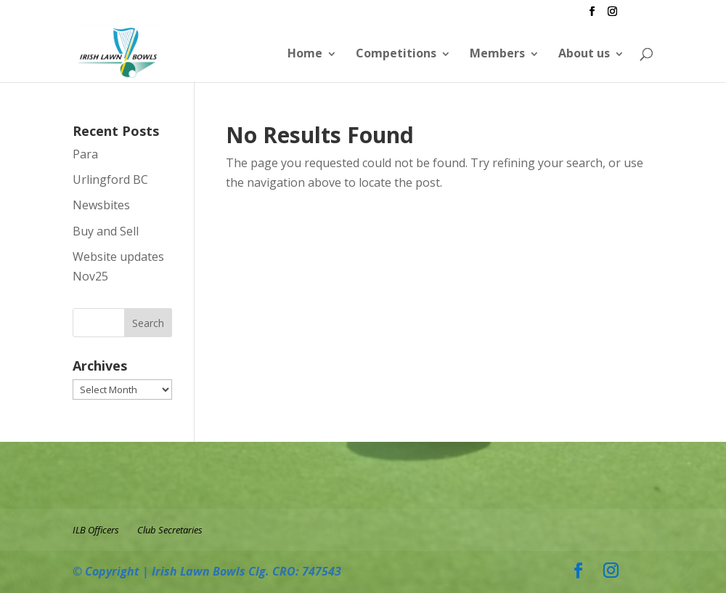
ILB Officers (96, 529)
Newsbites (101, 205)
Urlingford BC (110, 179)
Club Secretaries (170, 529)
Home (304, 53)
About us (584, 53)
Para (85, 154)
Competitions (396, 53)
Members (497, 53)
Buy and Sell (106, 231)
